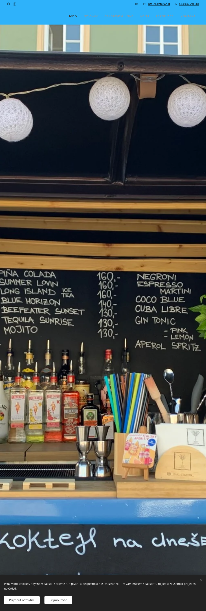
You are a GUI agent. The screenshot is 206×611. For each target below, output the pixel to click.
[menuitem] (80, 16)
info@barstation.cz (159, 4)
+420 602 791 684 (189, 4)
